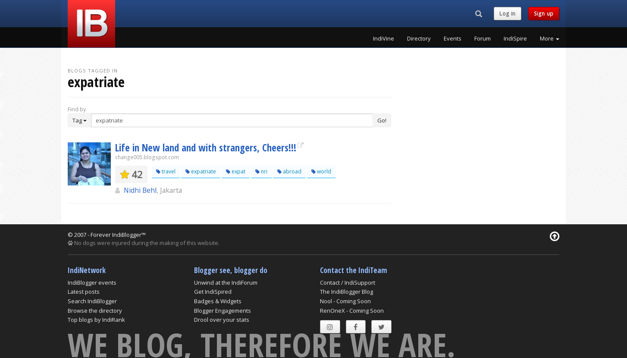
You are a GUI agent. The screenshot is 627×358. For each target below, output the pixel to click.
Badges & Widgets (217, 301)
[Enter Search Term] (232, 120)
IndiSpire (515, 38)
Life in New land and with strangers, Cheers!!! (205, 147)
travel (166, 171)
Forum (482, 38)
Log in (507, 13)
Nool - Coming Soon (345, 301)
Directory (419, 38)
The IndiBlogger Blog (346, 291)
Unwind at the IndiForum (225, 282)
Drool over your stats (221, 319)
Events (452, 38)
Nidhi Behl (140, 190)
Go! (381, 120)
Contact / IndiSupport (347, 282)
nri (261, 171)
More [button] (549, 38)
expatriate (200, 171)
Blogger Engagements (222, 310)
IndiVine (383, 38)
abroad (289, 171)
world (321, 171)
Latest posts (84, 291)
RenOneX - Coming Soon (352, 310)
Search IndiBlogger (92, 301)
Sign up (544, 13)
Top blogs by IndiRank (96, 319)
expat (235, 171)
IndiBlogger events (92, 282)
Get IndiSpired (213, 291)
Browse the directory (95, 310)
